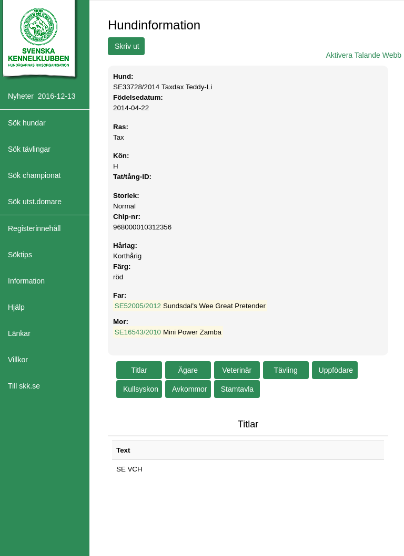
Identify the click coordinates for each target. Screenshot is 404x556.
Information (26, 281)
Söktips (20, 254)
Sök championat (34, 175)
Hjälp (16, 307)
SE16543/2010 (138, 332)
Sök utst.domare (35, 201)
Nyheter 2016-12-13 (41, 96)
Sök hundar (27, 123)
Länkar (19, 333)
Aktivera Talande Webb (363, 55)
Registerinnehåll (34, 228)
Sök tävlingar (29, 149)
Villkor (18, 359)
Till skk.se (24, 386)
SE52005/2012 (138, 306)
